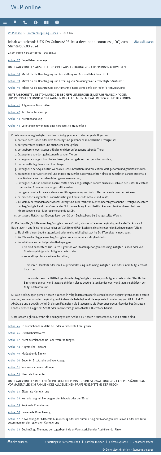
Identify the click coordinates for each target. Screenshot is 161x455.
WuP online (26, 7)
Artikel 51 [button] (14, 367)
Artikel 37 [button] (14, 60)
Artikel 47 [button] (14, 340)
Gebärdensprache (143, 441)
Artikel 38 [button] (14, 74)
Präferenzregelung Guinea (42, 33)
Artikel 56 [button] (14, 412)
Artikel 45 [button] (14, 326)
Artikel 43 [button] (14, 118)
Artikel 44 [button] (14, 125)
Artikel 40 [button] (14, 87)
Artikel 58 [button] (14, 429)
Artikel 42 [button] (14, 112)
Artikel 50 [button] (14, 360)
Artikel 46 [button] (14, 333)
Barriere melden (94, 441)
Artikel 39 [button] (14, 81)
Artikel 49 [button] (14, 353)
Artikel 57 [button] (14, 419)
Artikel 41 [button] (14, 105)
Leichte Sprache (118, 441)
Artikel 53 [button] (14, 391)
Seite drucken (17, 441)
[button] (5, 22)
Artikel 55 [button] (14, 405)
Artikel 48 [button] (14, 346)
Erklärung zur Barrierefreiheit (62, 441)
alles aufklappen (143, 41)
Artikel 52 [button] (14, 374)
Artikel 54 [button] (14, 398)
